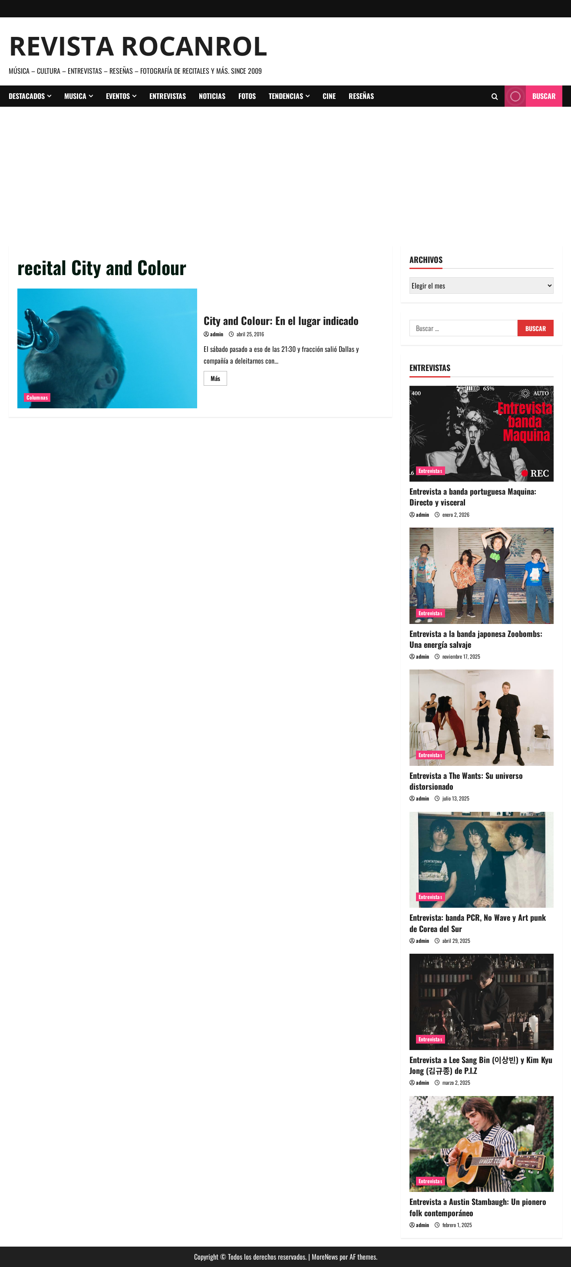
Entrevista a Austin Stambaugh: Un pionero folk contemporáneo (477, 1207)
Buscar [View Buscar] (530, 96)
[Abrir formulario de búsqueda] (495, 96)
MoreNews (325, 1256)
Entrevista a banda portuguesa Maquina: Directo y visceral (472, 497)
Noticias (212, 96)
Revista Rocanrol (138, 45)
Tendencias (286, 96)
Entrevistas (167, 96)
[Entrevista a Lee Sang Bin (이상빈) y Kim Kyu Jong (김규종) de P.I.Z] (481, 1002)
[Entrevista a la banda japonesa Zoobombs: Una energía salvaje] (481, 576)
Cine (329, 96)
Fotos (247, 96)
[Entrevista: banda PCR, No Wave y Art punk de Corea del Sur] (481, 860)
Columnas (37, 397)
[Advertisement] (285, 172)
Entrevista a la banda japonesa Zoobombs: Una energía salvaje (475, 639)
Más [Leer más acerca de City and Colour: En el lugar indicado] (219, 379)
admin (216, 334)
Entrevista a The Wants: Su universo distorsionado (466, 781)
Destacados (27, 96)
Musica (75, 96)
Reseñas (361, 96)
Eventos (118, 96)
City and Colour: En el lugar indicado (107, 348)
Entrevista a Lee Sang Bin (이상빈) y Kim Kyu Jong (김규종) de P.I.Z (481, 1065)
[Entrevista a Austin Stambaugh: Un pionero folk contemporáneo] (481, 1144)
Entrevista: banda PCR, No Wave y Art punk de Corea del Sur (477, 923)
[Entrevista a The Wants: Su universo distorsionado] (481, 718)
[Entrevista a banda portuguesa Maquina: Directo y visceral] (481, 434)
